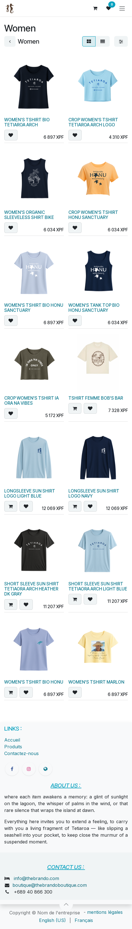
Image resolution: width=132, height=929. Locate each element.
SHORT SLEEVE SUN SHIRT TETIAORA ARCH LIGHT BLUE (97, 586)
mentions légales (105, 912)
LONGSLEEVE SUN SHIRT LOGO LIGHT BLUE (29, 493)
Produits (13, 746)
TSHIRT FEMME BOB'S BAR (95, 398)
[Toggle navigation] (122, 8)
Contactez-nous (21, 753)
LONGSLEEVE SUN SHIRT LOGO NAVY (93, 493)
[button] (11, 135)
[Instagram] (29, 769)
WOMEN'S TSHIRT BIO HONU (33, 681)
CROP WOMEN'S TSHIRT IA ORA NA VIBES (31, 400)
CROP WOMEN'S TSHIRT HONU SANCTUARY (93, 215)
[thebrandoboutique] (45, 769)
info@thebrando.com (36, 878)
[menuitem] (52, 920)
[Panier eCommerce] (95, 8)
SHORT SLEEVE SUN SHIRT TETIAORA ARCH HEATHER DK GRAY (31, 589)
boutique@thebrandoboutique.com (49, 885)
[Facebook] (12, 769)
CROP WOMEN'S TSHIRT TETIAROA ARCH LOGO (93, 122)
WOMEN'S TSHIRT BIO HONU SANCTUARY (33, 308)
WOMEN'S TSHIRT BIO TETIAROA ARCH (27, 122)
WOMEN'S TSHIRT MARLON (96, 681)
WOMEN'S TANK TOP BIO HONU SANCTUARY (94, 308)
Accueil (12, 740)
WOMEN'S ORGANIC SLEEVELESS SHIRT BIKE (29, 215)
